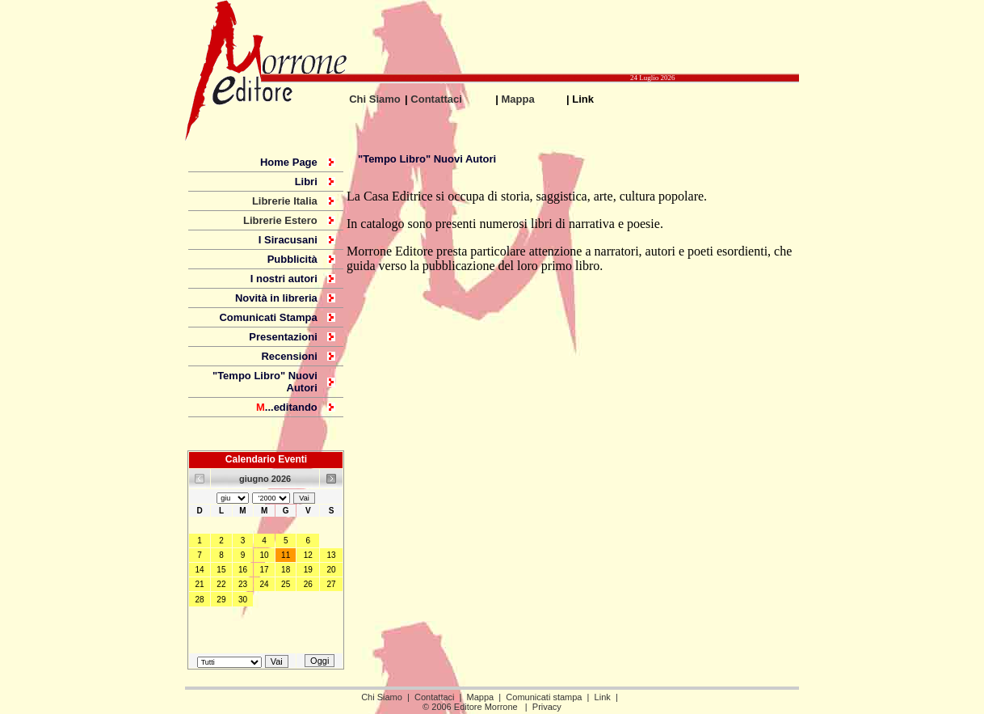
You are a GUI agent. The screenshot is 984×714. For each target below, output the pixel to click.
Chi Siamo (375, 99)
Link (603, 697)
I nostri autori (283, 279)
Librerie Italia (284, 201)
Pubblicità (292, 259)
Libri (306, 181)
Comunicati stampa (544, 697)
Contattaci (436, 99)
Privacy (546, 707)
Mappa (518, 99)
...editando (286, 407)
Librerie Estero (280, 220)
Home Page (288, 162)
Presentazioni (283, 337)
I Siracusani (288, 240)
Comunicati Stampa (268, 317)
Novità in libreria (276, 298)
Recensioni (289, 356)
